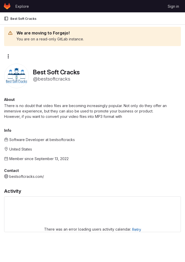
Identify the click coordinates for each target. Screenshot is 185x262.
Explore (22, 6)
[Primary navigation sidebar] (6, 18)
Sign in (173, 6)
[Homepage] (7, 6)
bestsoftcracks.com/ (26, 176)
